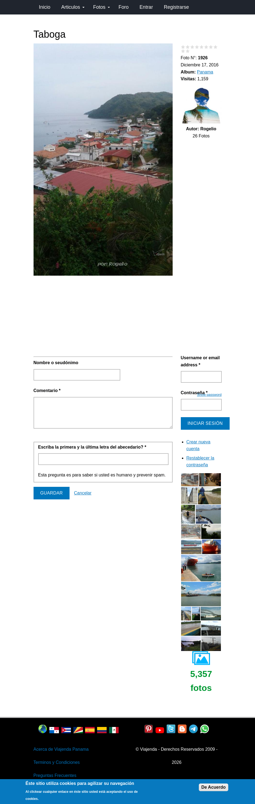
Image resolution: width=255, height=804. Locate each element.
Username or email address (200, 361)
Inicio (44, 7)
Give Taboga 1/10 (183, 47)
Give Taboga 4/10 (197, 47)
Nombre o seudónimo (56, 362)
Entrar (146, 7)
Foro (124, 7)
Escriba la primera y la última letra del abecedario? (92, 447)
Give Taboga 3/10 (192, 47)
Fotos (101, 7)
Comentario (47, 390)
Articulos (73, 7)
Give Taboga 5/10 (201, 47)
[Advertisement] (103, 316)
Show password (209, 395)
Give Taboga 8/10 (215, 47)
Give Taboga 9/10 (183, 51)
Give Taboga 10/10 (187, 51)
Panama (205, 72)
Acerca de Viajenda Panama (61, 749)
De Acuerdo (213, 787)
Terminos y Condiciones (57, 762)
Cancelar (82, 493)
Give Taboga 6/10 (206, 47)
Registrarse (176, 7)
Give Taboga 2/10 (187, 47)
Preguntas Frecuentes (55, 775)
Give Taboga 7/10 (211, 47)
